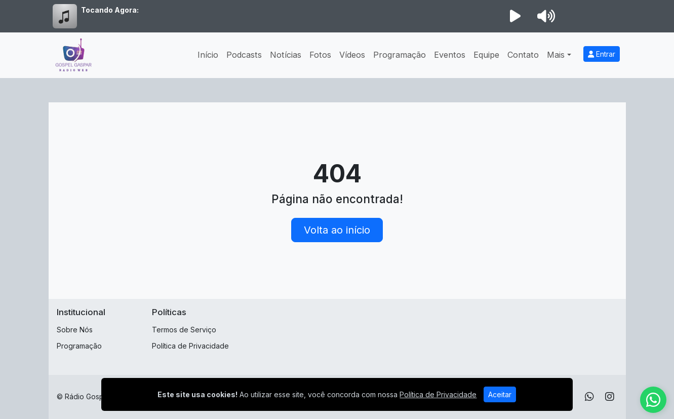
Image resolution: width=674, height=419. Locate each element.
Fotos (320, 55)
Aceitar (499, 394)
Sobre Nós (75, 329)
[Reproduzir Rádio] (515, 16)
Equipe (486, 55)
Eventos (449, 55)
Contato (523, 55)
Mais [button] (556, 55)
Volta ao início (337, 230)
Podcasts (244, 55)
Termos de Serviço (184, 329)
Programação (399, 55)
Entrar (601, 54)
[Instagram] (609, 397)
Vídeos (352, 55)
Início (207, 55)
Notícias (285, 55)
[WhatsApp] (589, 397)
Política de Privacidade (190, 345)
